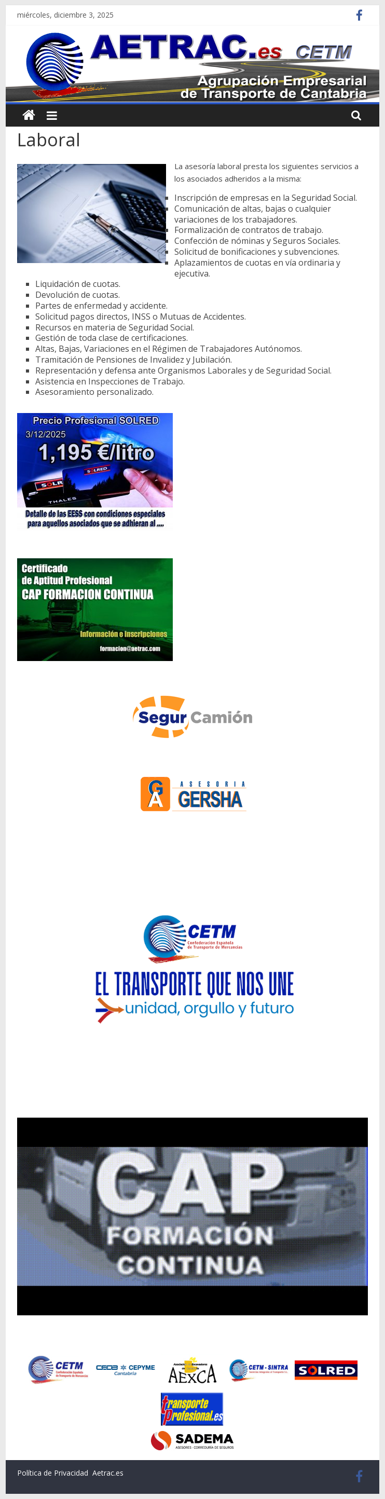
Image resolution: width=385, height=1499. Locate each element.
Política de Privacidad (52, 1473)
